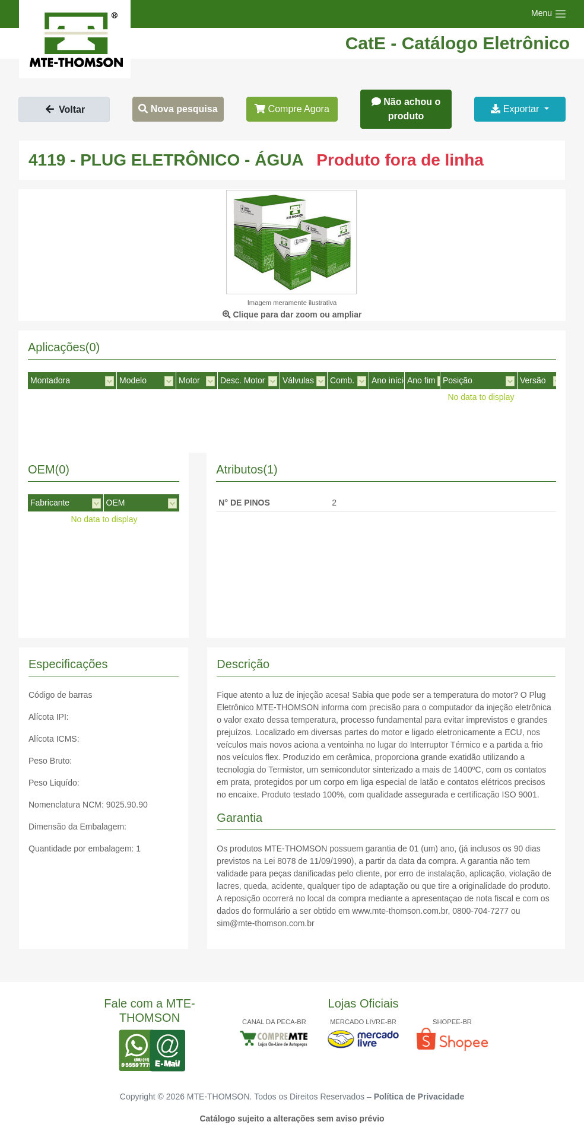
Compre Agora (292, 109)
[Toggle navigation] (549, 14)
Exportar (516, 109)
